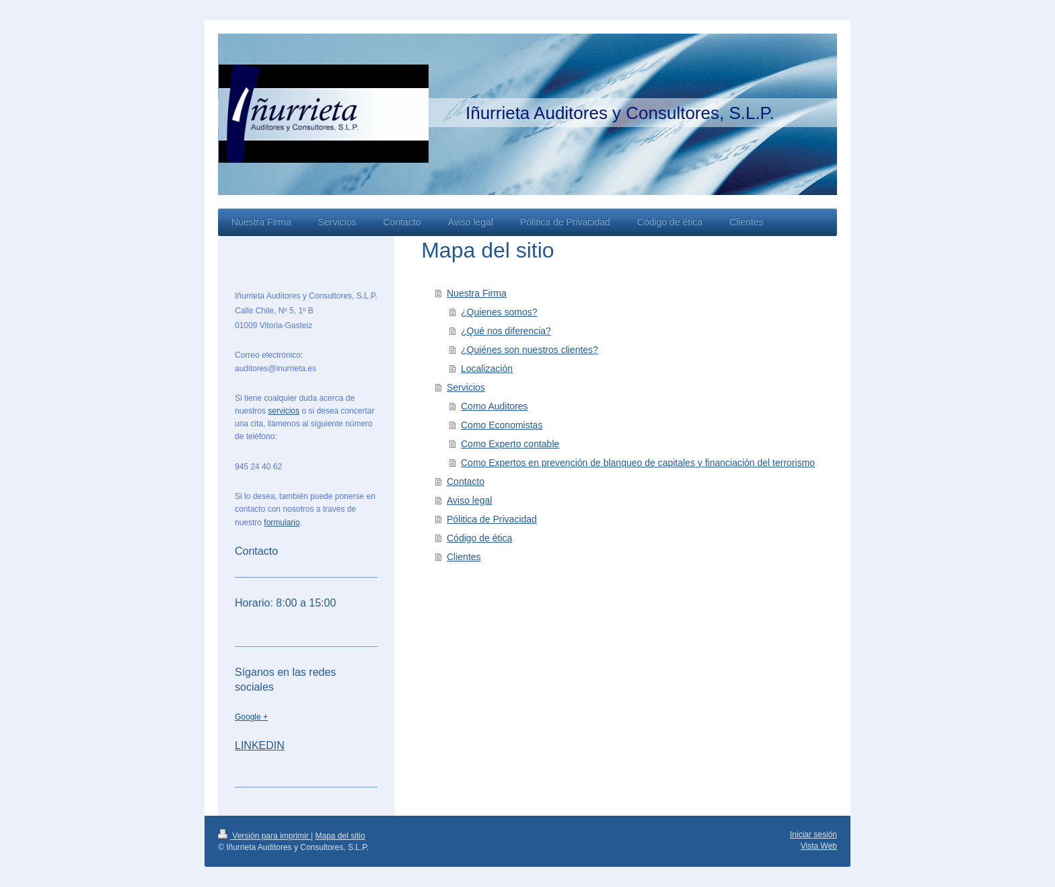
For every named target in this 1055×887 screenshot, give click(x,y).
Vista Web (819, 846)
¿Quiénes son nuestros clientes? (529, 349)
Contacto (465, 481)
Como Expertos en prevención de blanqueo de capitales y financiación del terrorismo (638, 462)
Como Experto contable (510, 443)
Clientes (464, 556)
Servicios (466, 387)
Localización (487, 368)
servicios (283, 411)
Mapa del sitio (340, 836)
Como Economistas (501, 425)
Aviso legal (469, 500)
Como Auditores (494, 406)
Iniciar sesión (813, 834)
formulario (281, 522)
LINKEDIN (260, 745)
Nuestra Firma (477, 293)
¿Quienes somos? (499, 312)
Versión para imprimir (264, 836)
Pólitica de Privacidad (492, 519)
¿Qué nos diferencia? (506, 330)
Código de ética (479, 538)
